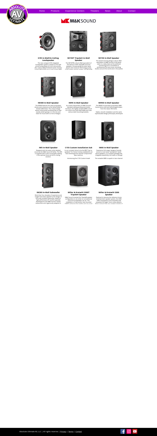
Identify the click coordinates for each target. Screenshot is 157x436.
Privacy (63, 431)
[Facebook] (122, 431)
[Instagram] (128, 431)
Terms (70, 431)
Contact (78, 431)
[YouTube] (134, 431)
